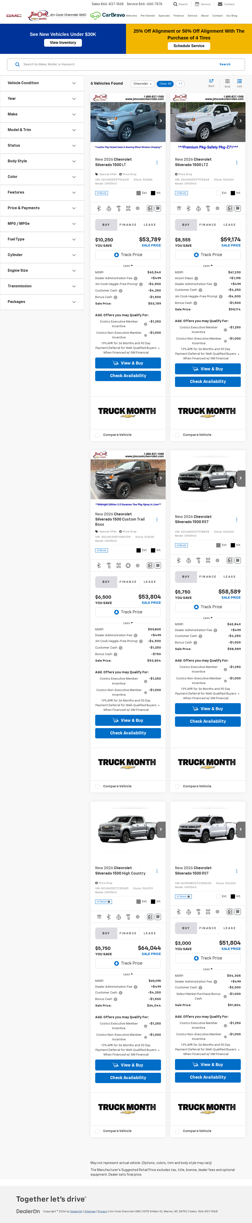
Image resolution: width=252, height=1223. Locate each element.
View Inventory (63, 43)
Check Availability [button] (128, 376)
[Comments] (150, 208)
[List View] (239, 84)
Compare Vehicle (117, 435)
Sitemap (90, 1211)
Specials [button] (164, 15)
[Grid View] (226, 84)
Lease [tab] (150, 224)
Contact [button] (217, 15)
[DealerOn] (28, 1211)
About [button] (205, 15)
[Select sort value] (212, 83)
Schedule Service (189, 46)
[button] (161, 121)
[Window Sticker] (158, 208)
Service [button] (192, 15)
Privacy (102, 1211)
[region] (128, 312)
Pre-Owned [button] (148, 15)
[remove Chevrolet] (142, 83)
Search (225, 64)
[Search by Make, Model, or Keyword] (119, 64)
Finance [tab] (128, 224)
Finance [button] (179, 15)
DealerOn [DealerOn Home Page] (76, 1211)
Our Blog (231, 15)
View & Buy (128, 363)
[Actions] (157, 162)
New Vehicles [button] (128, 15)
